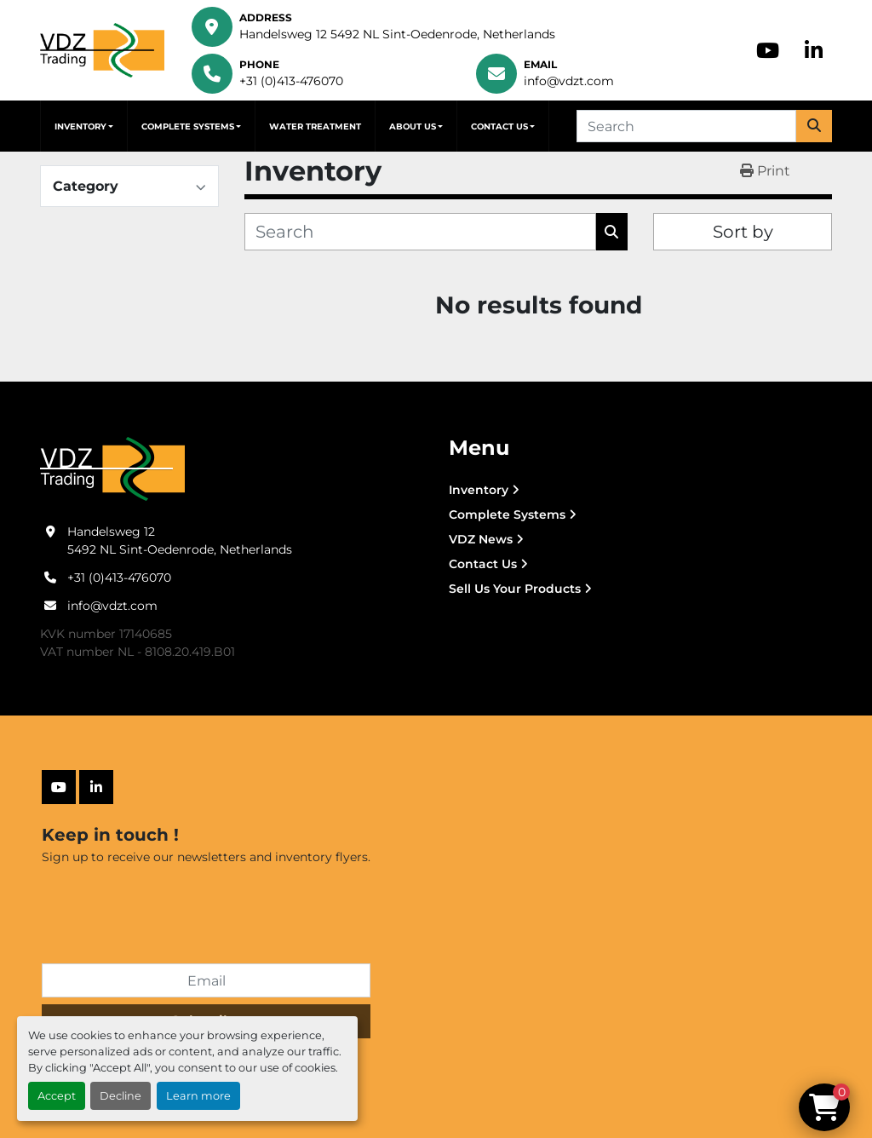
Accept (56, 1095)
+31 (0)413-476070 (291, 81)
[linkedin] (813, 50)
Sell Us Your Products (515, 588)
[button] (84, 126)
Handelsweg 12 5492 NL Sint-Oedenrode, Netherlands (397, 34)
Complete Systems (187, 126)
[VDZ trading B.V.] (112, 468)
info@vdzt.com (569, 81)
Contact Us (499, 126)
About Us (412, 126)
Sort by (743, 231)
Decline (120, 1095)
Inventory (80, 126)
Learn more (198, 1095)
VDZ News (481, 539)
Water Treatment (315, 126)
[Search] (686, 126)
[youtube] (768, 50)
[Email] (206, 980)
